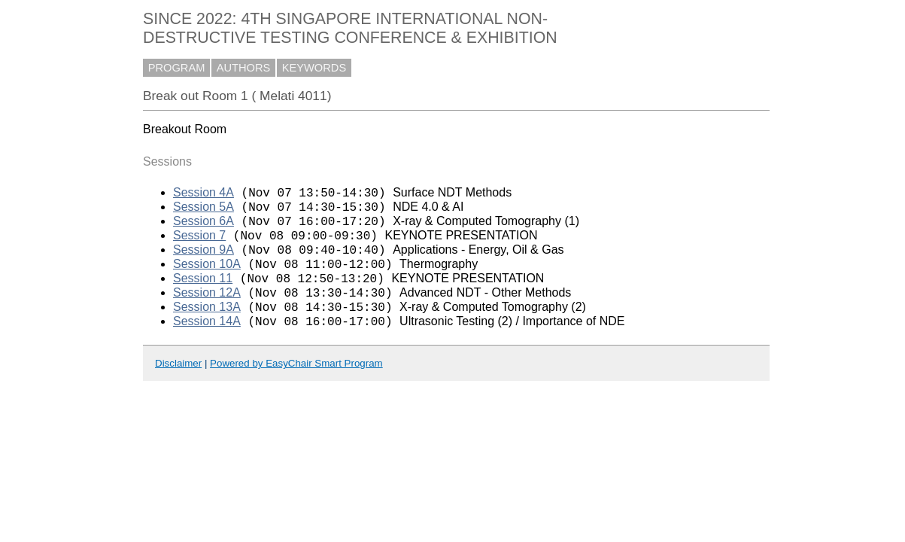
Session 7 (199, 244)
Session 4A (203, 194)
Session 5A (203, 211)
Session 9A (203, 260)
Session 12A (207, 310)
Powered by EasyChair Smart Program (296, 385)
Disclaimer (178, 385)
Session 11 (202, 294)
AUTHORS (244, 68)
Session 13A (207, 327)
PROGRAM (176, 68)
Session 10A (207, 277)
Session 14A (207, 343)
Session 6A (203, 227)
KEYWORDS (314, 68)
